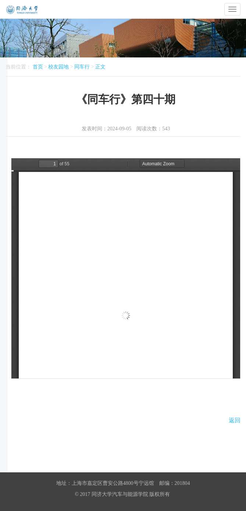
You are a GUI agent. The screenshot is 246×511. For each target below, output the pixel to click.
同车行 (82, 67)
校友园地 (58, 67)
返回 (234, 420)
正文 (100, 67)
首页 (38, 67)
